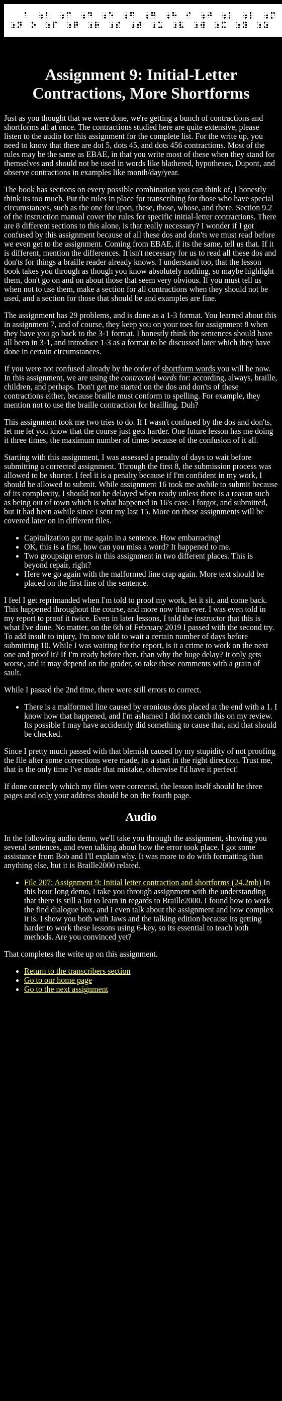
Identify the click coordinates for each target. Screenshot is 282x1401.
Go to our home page (58, 980)
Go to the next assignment (66, 989)
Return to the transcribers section (77, 971)
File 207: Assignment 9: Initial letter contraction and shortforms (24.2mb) (143, 882)
